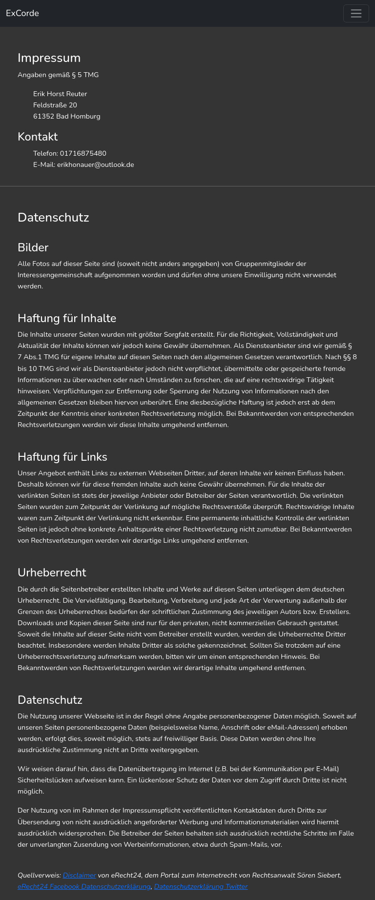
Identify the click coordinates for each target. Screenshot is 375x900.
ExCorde (22, 13)
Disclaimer (79, 875)
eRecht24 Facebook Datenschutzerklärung (84, 886)
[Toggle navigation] (356, 13)
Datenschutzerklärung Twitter (201, 886)
